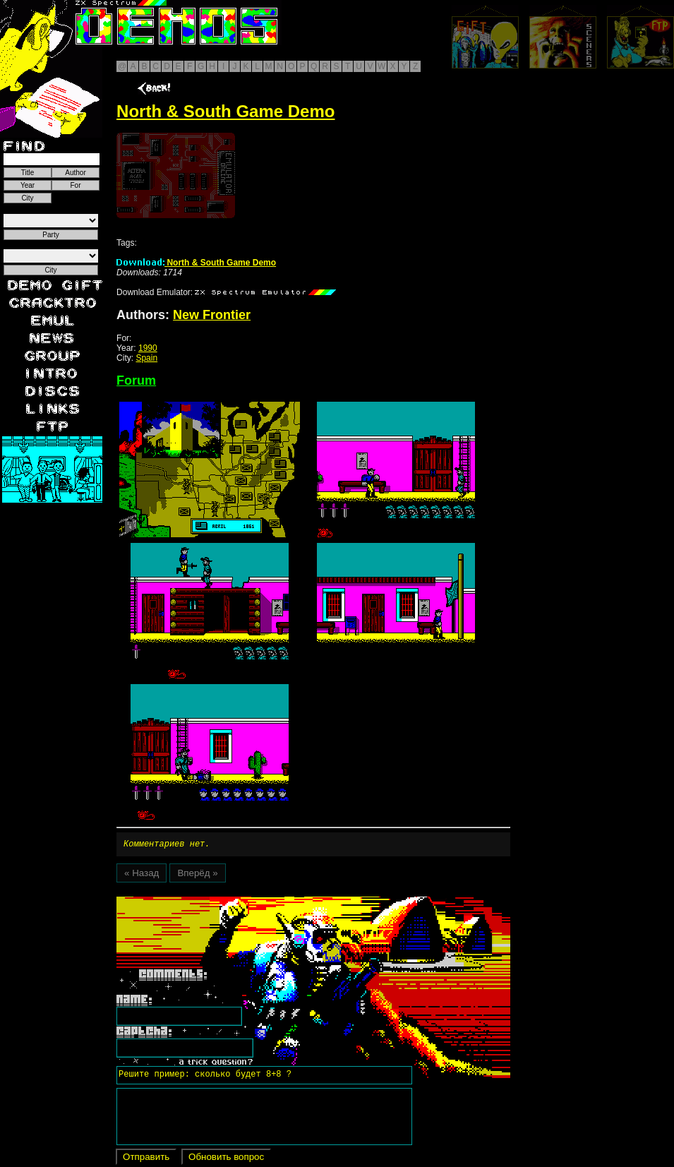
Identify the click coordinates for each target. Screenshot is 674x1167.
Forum (136, 380)
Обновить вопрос (226, 1159)
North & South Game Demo (196, 263)
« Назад (141, 875)
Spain (146, 358)
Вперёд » (197, 875)
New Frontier (212, 315)
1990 (147, 348)
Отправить (146, 1159)
